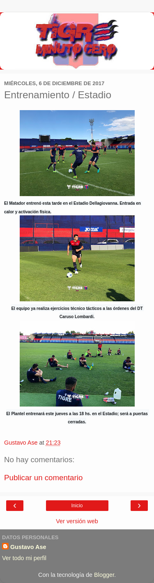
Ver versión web (77, 521)
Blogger (104, 575)
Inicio (77, 505)
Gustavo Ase (28, 547)
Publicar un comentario (43, 477)
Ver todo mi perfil (24, 558)
